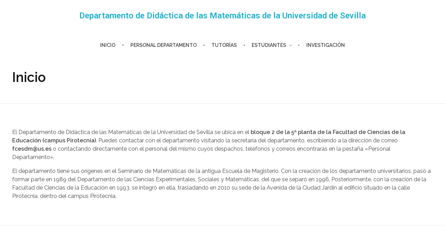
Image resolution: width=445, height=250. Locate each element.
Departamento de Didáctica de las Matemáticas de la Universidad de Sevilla (222, 15)
